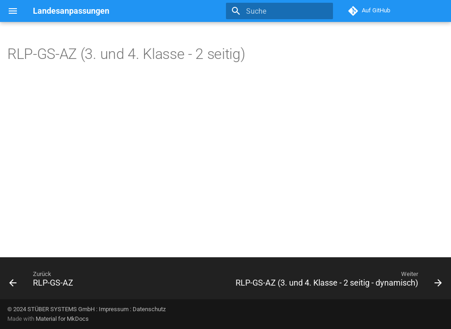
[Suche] (279, 11)
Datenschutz (149, 309)
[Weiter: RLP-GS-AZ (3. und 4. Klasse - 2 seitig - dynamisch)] (337, 281)
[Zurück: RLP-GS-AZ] (43, 281)
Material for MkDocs (62, 318)
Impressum (114, 309)
